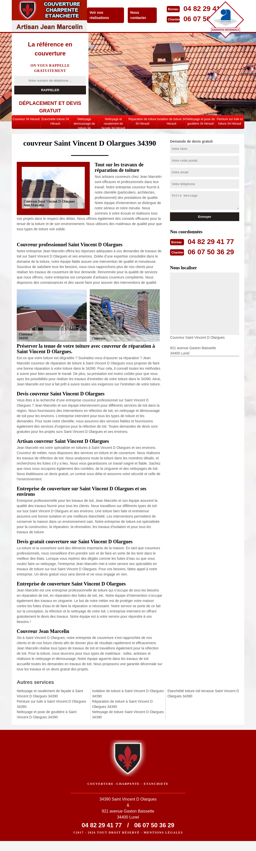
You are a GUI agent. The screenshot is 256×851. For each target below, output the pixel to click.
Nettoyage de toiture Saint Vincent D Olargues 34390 (128, 714)
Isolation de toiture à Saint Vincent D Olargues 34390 (128, 693)
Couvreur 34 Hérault (26, 119)
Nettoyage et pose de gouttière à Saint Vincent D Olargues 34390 (46, 714)
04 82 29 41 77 (213, 241)
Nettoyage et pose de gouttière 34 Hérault (200, 121)
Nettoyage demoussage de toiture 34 (84, 123)
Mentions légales (163, 842)
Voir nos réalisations (100, 15)
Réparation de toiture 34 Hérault (142, 121)
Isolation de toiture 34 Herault (171, 121)
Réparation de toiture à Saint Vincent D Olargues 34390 (122, 704)
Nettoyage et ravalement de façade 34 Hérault (113, 123)
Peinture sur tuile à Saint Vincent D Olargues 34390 (51, 704)
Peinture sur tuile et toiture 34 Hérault (229, 121)
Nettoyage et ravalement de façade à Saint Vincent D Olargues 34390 (50, 693)
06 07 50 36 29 (213, 251)
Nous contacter (140, 15)
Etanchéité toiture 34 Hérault (55, 121)
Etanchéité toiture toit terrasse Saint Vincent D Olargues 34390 (203, 693)
